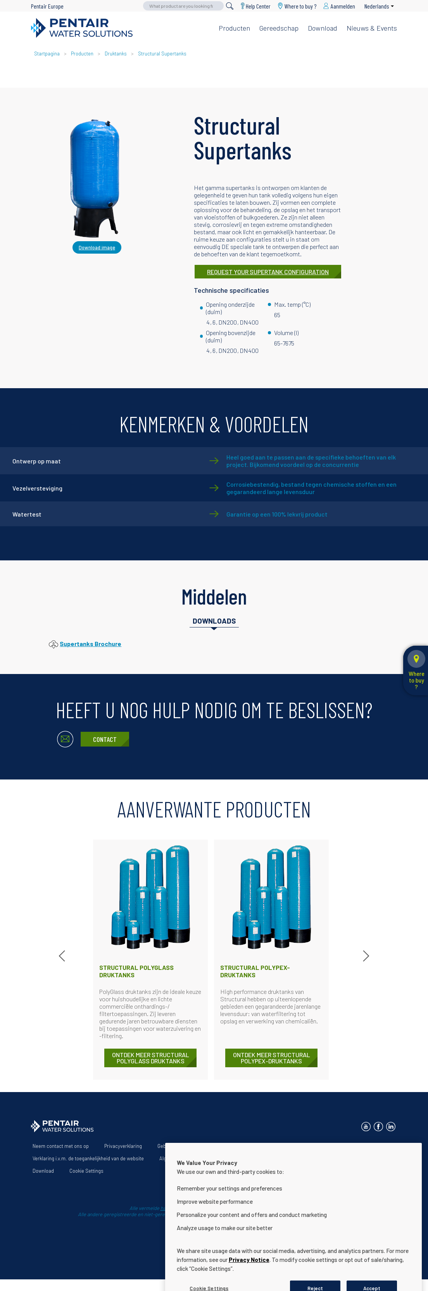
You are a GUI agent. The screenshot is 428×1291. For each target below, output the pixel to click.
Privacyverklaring (123, 1146)
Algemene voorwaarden (185, 1158)
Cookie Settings (86, 1171)
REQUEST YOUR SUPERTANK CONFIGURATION (268, 271)
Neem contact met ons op (61, 1146)
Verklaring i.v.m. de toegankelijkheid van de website (88, 1158)
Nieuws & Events (372, 28)
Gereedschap (279, 28)
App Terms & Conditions (253, 1158)
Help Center (258, 6)
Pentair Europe (47, 6)
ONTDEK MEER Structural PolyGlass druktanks (150, 1058)
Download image (97, 247)
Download (322, 28)
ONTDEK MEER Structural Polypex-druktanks (271, 1058)
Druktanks (116, 53)
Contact (105, 739)
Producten (234, 28)
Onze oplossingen (275, 1146)
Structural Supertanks (162, 53)
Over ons (230, 1146)
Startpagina (47, 53)
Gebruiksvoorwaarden (181, 1146)
